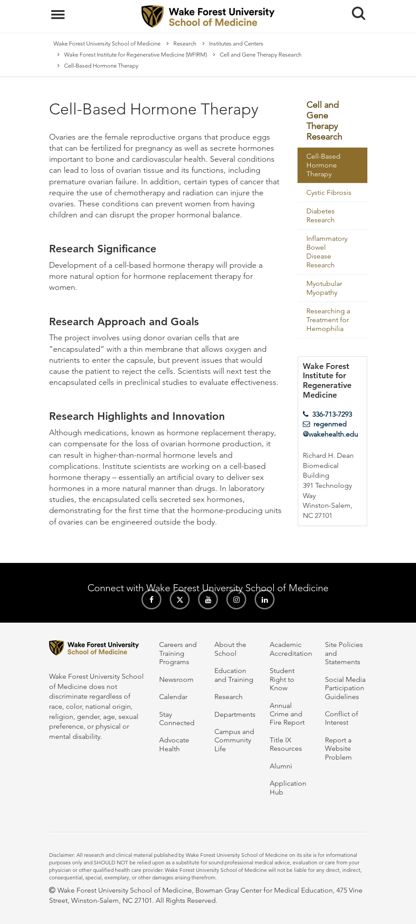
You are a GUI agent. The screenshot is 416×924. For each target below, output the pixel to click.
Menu (59, 10)
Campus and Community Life (234, 740)
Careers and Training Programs (178, 653)
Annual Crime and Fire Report (287, 714)
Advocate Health (174, 744)
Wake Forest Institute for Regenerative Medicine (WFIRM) (135, 54)
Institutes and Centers (236, 43)
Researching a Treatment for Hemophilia (328, 320)
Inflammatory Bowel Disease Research (326, 251)
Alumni (281, 766)
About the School (230, 648)
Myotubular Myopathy (324, 288)
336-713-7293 (332, 414)
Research (184, 43)
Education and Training (233, 674)
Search (355, 10)
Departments (235, 714)
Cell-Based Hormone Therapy (323, 165)
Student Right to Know (282, 679)
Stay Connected (177, 718)
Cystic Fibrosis (328, 192)
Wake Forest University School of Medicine (106, 43)
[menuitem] (332, 121)
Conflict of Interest (341, 718)
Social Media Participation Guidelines (345, 688)
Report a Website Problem (338, 748)
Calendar (173, 696)
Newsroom (176, 679)
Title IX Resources (286, 744)
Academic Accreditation (291, 648)
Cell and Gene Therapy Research (261, 54)
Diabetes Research (320, 215)
